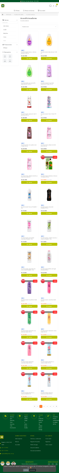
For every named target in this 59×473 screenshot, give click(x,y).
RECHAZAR (32, 470)
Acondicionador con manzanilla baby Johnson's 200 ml (28, 83)
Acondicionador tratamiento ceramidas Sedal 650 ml (27, 362)
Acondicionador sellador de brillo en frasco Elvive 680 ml (29, 176)
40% (5, 60)
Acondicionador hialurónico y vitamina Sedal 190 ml (47, 362)
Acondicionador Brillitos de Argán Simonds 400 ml (48, 269)
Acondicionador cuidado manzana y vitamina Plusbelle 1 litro (49, 238)
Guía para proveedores (35, 450)
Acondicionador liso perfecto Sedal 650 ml (29, 300)
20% (5, 56)
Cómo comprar (49, 444)
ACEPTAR (26, 470)
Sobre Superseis (18, 438)
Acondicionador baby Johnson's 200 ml (49, 52)
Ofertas (17, 10)
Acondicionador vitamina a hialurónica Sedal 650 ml (47, 393)
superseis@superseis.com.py (8, 453)
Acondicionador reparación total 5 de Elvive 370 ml (28, 114)
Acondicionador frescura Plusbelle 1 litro (29, 207)
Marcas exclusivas (28, 10)
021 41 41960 (5, 447)
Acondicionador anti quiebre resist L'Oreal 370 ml (28, 145)
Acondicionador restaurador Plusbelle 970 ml (47, 207)
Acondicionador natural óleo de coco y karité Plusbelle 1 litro (28, 269)
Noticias (17, 441)
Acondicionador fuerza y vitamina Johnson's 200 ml (28, 52)
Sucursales (41, 10)
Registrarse (48, 441)
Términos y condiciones (35, 438)
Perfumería (8, 14)
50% (10, 60)
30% (10, 56)
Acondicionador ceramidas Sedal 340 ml (48, 300)
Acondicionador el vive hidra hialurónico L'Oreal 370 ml (47, 83)
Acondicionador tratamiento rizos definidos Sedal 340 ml (28, 331)
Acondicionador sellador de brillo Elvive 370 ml (48, 145)
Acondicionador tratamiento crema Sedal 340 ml (48, 331)
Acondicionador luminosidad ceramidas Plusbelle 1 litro (27, 238)
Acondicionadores (30, 14)
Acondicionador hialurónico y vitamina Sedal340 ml (27, 393)
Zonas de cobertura (34, 447)
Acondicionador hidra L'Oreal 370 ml (48, 114)
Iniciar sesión (48, 438)
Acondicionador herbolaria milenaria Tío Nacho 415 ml (49, 176)
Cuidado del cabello (18, 14)
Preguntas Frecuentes (35, 441)
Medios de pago (34, 444)
